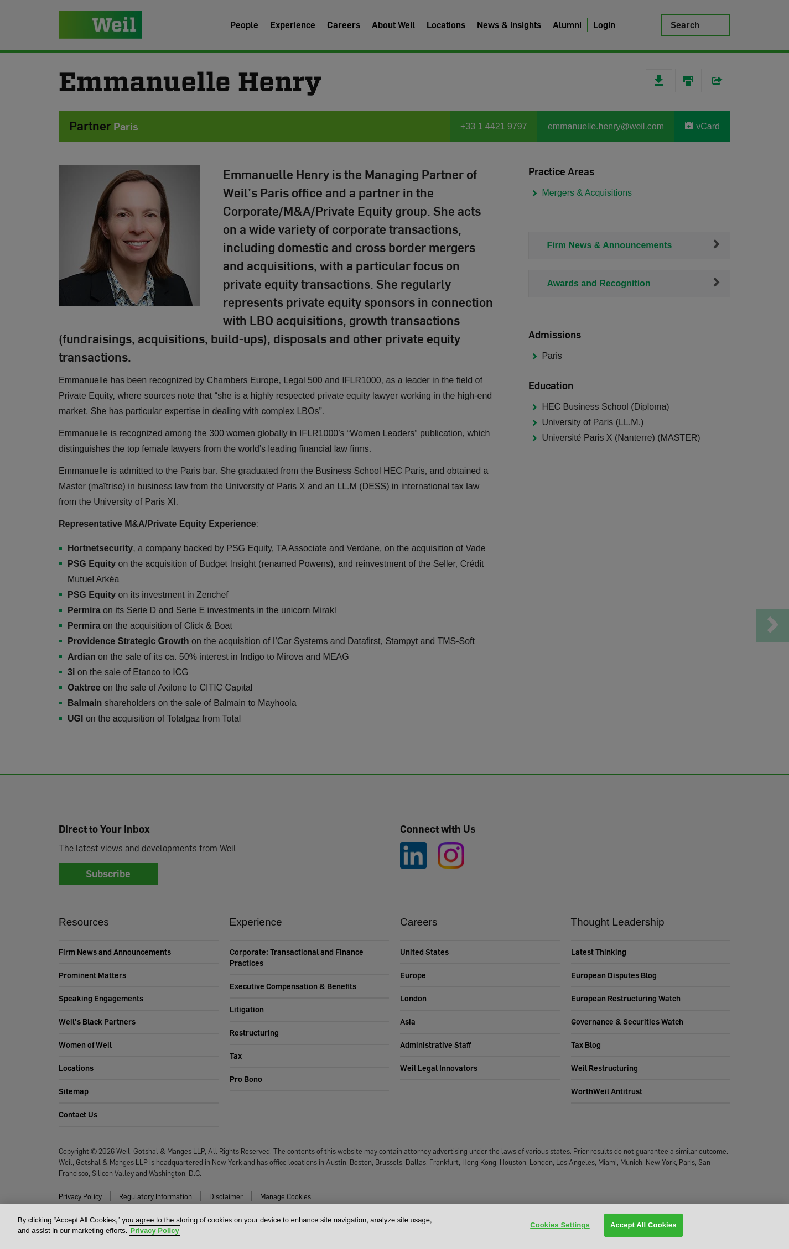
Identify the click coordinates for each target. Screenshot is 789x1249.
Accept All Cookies (643, 1225)
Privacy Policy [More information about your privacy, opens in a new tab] (154, 1230)
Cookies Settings (560, 1225)
